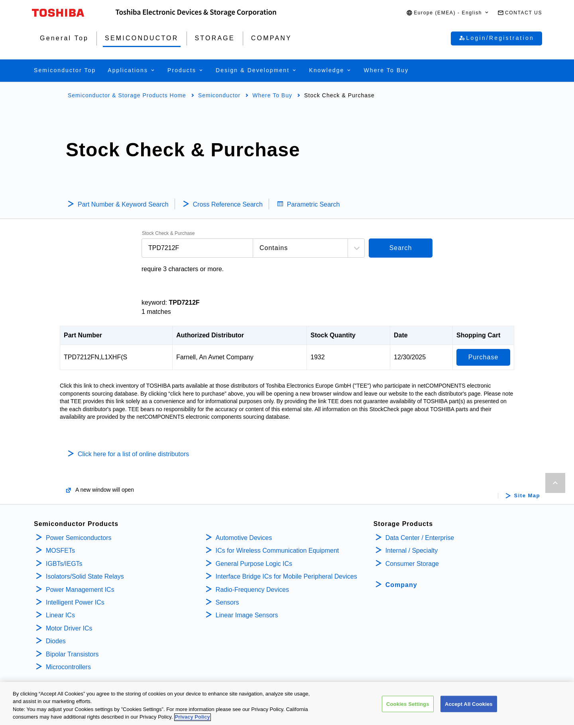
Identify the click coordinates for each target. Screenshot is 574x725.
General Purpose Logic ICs (254, 563)
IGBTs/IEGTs (64, 563)
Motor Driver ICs (69, 628)
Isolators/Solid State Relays (85, 576)
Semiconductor (219, 95)
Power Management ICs (80, 589)
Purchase (483, 357)
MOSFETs (60, 550)
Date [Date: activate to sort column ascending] (401, 335)
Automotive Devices (244, 537)
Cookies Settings (407, 710)
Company (401, 584)
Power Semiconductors (79, 537)
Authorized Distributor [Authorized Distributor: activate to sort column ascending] (210, 335)
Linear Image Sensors (247, 615)
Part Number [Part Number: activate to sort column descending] (83, 335)
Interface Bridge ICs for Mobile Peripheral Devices (286, 576)
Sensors (227, 602)
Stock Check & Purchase (168, 233)
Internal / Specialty (411, 550)
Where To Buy (272, 95)
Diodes (56, 641)
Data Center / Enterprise (419, 537)
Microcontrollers (68, 667)
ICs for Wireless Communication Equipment (277, 550)
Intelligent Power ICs (75, 602)
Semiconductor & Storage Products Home (127, 95)
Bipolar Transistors (72, 654)
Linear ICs (60, 615)
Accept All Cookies (469, 710)
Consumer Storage (412, 563)
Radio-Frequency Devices (252, 589)
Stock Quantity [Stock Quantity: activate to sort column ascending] (333, 335)
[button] (447, 13)
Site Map (527, 495)
